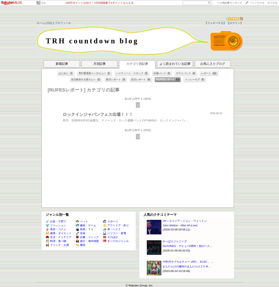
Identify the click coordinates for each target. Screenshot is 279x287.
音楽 (43, 2)
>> (229, 2)
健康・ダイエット (59, 233)
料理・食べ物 (56, 241)
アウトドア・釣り (116, 225)
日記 (50, 23)
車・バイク (112, 229)
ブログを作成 (256, 2)
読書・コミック (87, 237)
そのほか (110, 237)
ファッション (56, 225)
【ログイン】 (235, 23)
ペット (82, 221)
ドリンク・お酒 (57, 245)
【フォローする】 (215, 23)
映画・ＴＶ (84, 229)
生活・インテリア (59, 237)
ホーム (41, 23)
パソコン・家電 (114, 233)
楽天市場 (272, 2)
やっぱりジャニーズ (175, 241)
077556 (232, 18)
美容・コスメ (56, 229)
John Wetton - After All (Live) (180, 225)
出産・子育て (56, 221)
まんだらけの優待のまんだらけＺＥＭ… (187, 266)
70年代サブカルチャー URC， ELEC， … (188, 261)
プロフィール (63, 23)
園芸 (80, 245)
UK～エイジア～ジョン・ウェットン (185, 220)
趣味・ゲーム (86, 225)
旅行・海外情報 (87, 241)
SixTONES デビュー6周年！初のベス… (187, 246)
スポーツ (110, 221)
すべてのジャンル (116, 241)
